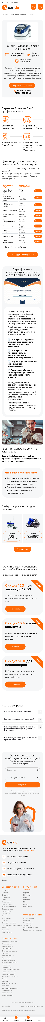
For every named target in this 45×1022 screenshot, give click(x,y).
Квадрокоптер (7, 902)
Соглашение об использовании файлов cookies (18, 1010)
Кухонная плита (7, 990)
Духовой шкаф (7, 958)
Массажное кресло (9, 972)
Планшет (5, 893)
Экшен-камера (7, 909)
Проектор (5, 890)
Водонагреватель (8, 974)
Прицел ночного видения (32, 930)
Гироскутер (6, 914)
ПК (24, 902)
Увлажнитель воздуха (10, 976)
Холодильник (7, 949)
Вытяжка (5, 979)
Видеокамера (7, 932)
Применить (15, 609)
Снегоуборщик (7, 995)
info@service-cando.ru (17, 862)
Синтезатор (6, 930)
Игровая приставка (9, 907)
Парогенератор (7, 967)
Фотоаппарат (28, 923)
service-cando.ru (28, 851)
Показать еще (22, 549)
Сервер (4, 900)
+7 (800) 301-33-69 (17, 856)
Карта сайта (6, 1006)
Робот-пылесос (7, 946)
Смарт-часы (6, 911)
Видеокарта (27, 907)
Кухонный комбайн (9, 960)
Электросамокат (8, 904)
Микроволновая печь (10, 963)
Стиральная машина (9, 951)
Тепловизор (27, 925)
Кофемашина (7, 944)
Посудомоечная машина (11, 970)
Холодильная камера (9, 988)
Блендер (5, 981)
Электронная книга (9, 923)
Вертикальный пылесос (10, 942)
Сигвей (4, 916)
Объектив (26, 921)
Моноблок (27, 895)
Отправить (22, 785)
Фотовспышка (28, 918)
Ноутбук (26, 893)
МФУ (25, 897)
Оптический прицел (30, 928)
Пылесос (5, 953)
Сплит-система (7, 993)
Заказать (38, 191)
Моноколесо (6, 918)
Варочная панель (8, 956)
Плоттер (5, 921)
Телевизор (6, 897)
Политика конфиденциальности (32, 1006)
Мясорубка (6, 965)
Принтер (26, 900)
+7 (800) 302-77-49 (22, 93)
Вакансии (5, 880)
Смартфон (5, 895)
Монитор (26, 904)
